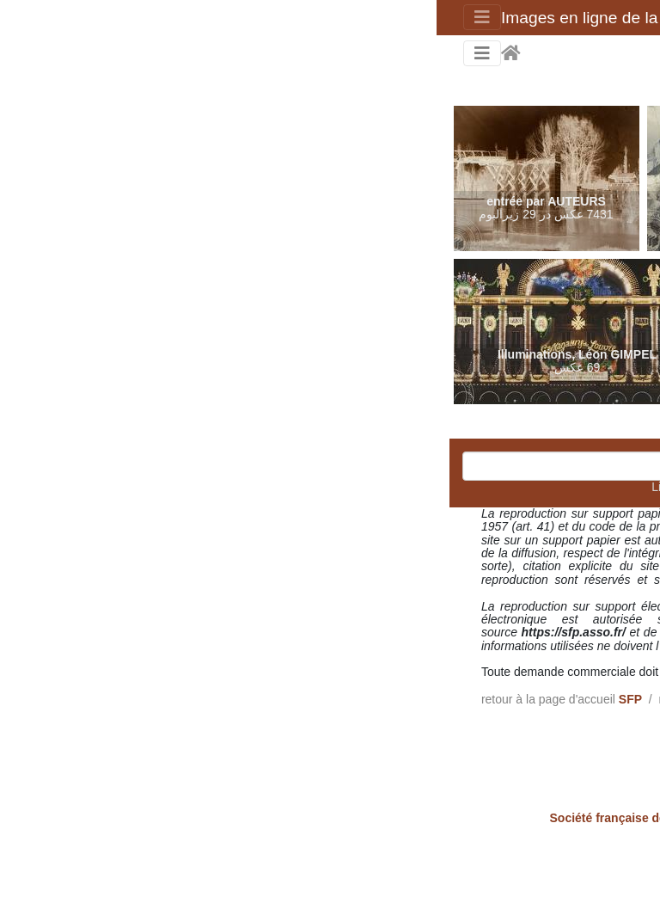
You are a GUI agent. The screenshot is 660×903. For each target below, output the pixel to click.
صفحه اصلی (74, 53)
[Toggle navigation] (45, 17)
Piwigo (332, 869)
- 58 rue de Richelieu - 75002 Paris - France (330, 818)
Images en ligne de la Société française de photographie (270, 18)
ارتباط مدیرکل (268, 869)
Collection (338, 699)
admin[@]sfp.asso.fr (370, 672)
